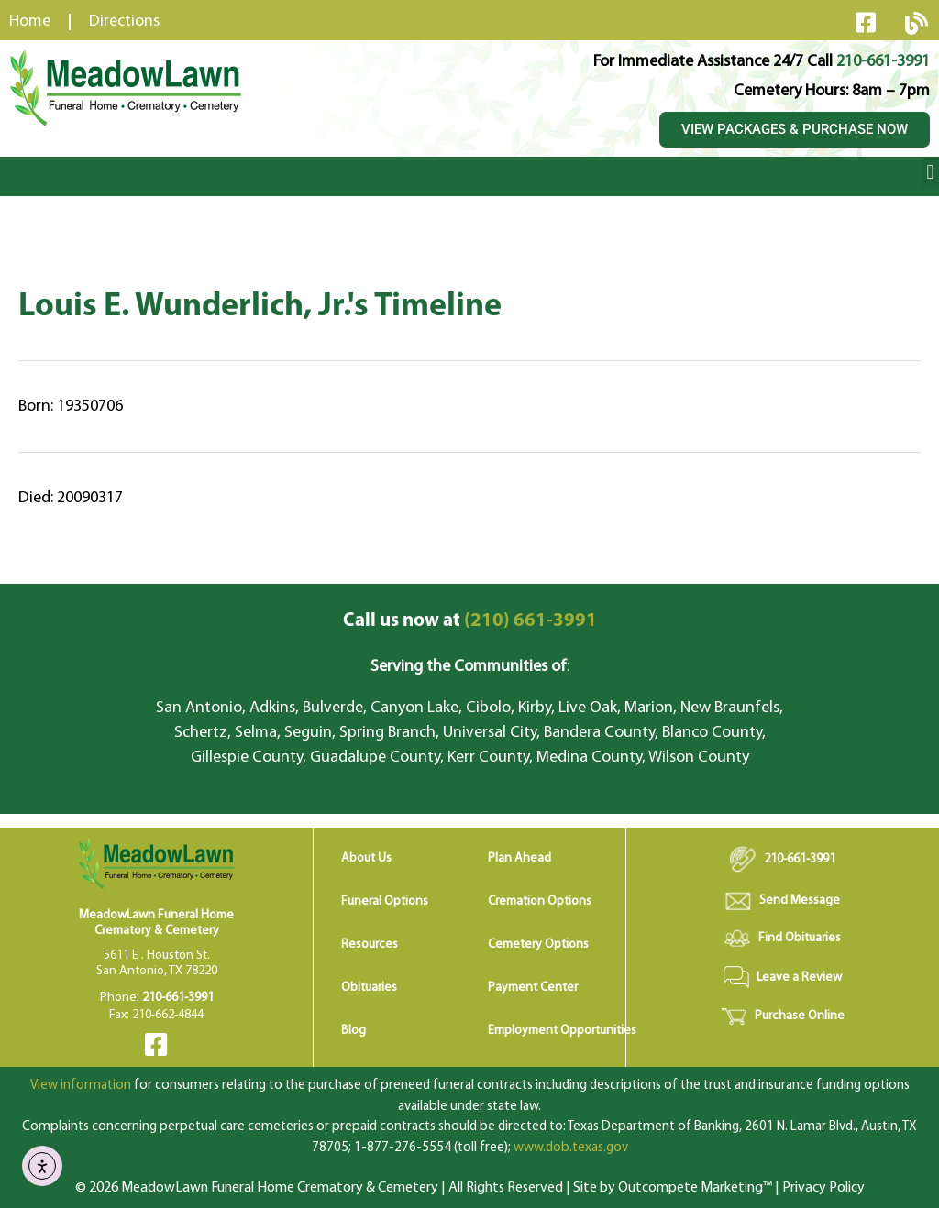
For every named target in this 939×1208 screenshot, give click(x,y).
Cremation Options (539, 901)
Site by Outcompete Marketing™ (672, 1188)
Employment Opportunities (562, 1031)
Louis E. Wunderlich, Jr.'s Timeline (260, 307)
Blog (353, 1031)
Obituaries (369, 987)
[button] (930, 172)
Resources (369, 944)
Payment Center (533, 987)
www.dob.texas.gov (571, 1148)
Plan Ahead (519, 858)
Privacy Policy (823, 1188)
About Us (366, 858)
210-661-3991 (883, 62)
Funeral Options (384, 901)
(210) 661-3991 (470, 621)
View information (80, 1086)
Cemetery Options (538, 944)
